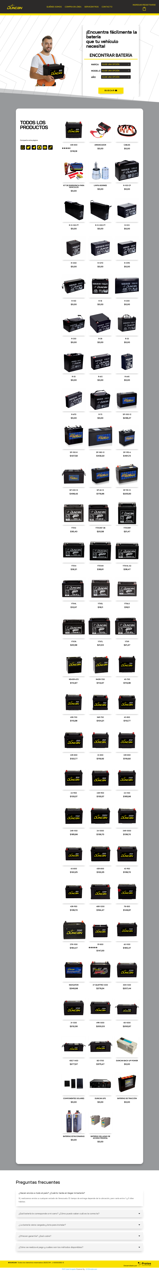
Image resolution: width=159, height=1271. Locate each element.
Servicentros (91, 7)
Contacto (107, 7)
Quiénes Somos (54, 7)
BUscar (110, 90)
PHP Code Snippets (69, 1269)
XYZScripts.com (91, 1269)
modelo (95, 71)
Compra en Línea (73, 7)
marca (95, 64)
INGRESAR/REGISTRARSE (144, 5)
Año (93, 77)
